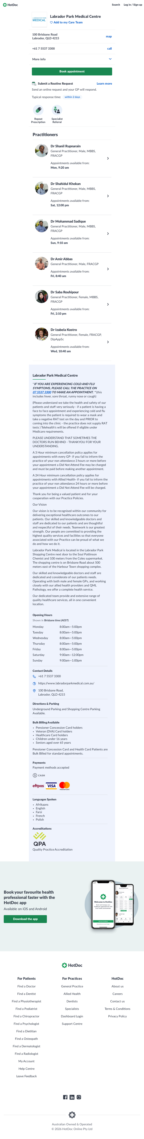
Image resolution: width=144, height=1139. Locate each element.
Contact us (117, 1001)
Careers (117, 993)
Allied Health (72, 993)
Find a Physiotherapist (26, 1001)
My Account (26, 1061)
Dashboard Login (72, 1016)
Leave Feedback (26, 1076)
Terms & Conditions (117, 1008)
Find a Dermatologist (26, 1046)
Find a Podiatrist (26, 1008)
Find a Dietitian (26, 1031)
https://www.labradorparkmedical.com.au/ (66, 683)
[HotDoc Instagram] (78, 1097)
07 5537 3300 (42, 392)
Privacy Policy (117, 1016)
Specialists (72, 1008)
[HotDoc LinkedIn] (72, 1097)
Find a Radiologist (26, 1053)
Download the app (25, 919)
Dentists (72, 1001)
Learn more (104, 83)
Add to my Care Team (66, 22)
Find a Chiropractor (26, 1016)
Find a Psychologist (26, 1023)
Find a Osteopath (26, 1038)
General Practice (72, 986)
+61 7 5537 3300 (49, 676)
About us (118, 986)
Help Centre (26, 1068)
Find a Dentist (26, 993)
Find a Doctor (26, 986)
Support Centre (72, 1023)
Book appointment (72, 71)
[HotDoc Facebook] (65, 1097)
